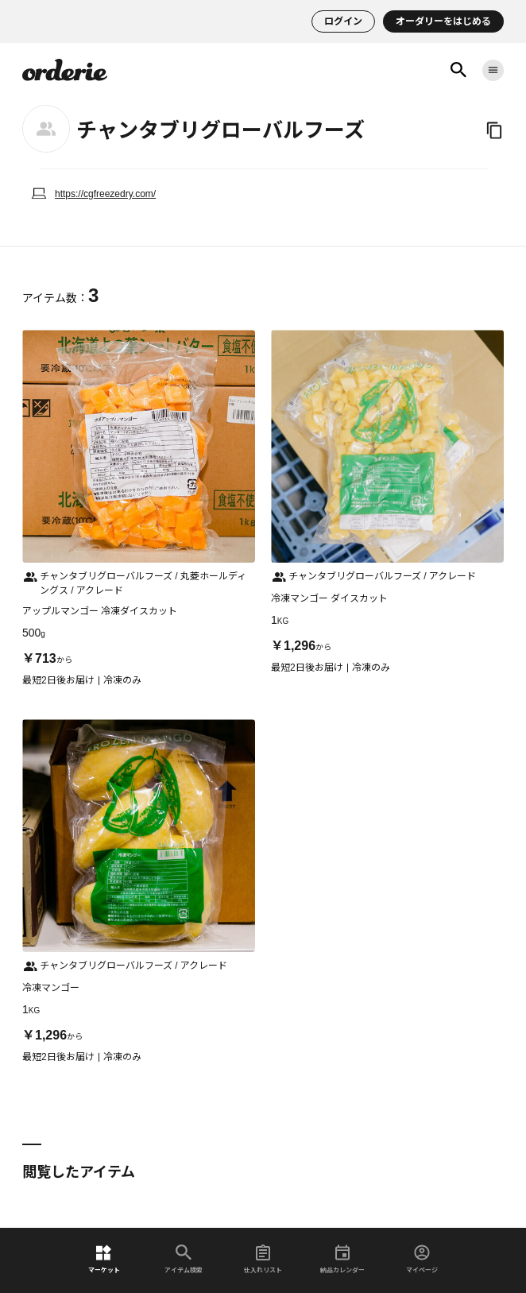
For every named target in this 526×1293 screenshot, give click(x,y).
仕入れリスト (263, 1259)
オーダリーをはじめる (443, 21)
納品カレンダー (342, 1259)
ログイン (343, 21)
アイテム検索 (183, 1259)
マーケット (104, 1259)
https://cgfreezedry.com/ (105, 193)
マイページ (422, 1259)
